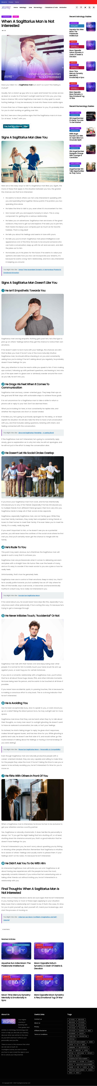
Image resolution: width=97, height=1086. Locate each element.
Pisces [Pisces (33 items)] (71, 1056)
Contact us (38, 1019)
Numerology (38, 7)
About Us (4, 2)
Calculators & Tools (51, 7)
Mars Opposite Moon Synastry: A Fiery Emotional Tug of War (49, 996)
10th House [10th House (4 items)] (72, 1028)
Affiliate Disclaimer (40, 1030)
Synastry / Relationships (44, 947)
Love (30, 7)
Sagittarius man (26, 85)
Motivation (63, 7)
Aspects (39, 945)
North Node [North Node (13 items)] (80, 1053)
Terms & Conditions (40, 1034)
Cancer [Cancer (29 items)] (81, 1033)
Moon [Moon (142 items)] (86, 1050)
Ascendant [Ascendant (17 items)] (72, 1033)
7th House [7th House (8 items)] (72, 1025)
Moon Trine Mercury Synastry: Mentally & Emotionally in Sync (15, 997)
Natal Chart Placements (21, 945)
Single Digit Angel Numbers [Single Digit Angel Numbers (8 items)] (84, 1064)
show (25, 126)
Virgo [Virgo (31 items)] (77, 1073)
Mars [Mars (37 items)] (70, 1050)
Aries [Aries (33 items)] (89, 1030)
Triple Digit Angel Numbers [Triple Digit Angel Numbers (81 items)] (77, 1070)
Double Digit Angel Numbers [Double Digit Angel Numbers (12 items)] (77, 1042)
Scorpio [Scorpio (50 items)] (90, 1061)
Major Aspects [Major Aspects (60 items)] (83, 1047)
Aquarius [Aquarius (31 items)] (81, 1030)
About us (37, 1023)
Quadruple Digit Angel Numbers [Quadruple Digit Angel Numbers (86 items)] (78, 1059)
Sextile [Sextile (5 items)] (71, 1064)
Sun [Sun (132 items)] (78, 1067)
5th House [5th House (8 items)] (81, 1022)
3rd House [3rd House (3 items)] (72, 1022)
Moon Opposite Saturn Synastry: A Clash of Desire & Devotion (48, 966)
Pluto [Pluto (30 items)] (77, 1056)
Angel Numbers (75, 112)
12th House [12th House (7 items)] (72, 1030)
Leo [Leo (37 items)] (77, 1045)
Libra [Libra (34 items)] (83, 1045)
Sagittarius (6, 929)
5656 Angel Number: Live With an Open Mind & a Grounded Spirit (76, 137)
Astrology (23, 7)
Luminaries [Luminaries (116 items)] (72, 1047)
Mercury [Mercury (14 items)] (78, 1050)
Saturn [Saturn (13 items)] (82, 1061)
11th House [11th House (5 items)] (82, 1028)
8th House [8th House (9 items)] (81, 1025)
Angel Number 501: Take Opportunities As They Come (76, 171)
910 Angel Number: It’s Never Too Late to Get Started (76, 120)
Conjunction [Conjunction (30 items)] (83, 1036)
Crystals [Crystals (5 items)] (72, 1039)
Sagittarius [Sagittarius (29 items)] (72, 1061)
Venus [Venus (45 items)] (70, 1073)
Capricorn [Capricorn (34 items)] (72, 1036)
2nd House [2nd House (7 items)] (81, 1019)
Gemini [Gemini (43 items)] (91, 1042)
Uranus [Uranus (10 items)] (90, 1070)
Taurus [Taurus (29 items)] (84, 1067)
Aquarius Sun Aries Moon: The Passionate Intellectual (16, 964)
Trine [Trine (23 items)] (91, 1067)
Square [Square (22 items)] (71, 1067)
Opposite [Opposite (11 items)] (89, 1053)
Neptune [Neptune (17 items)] (71, 1053)
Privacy (11, 2)
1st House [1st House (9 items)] (72, 1019)
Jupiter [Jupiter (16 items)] (71, 1045)
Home (16, 7)
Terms (17, 2)
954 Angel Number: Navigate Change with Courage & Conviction (76, 154)
